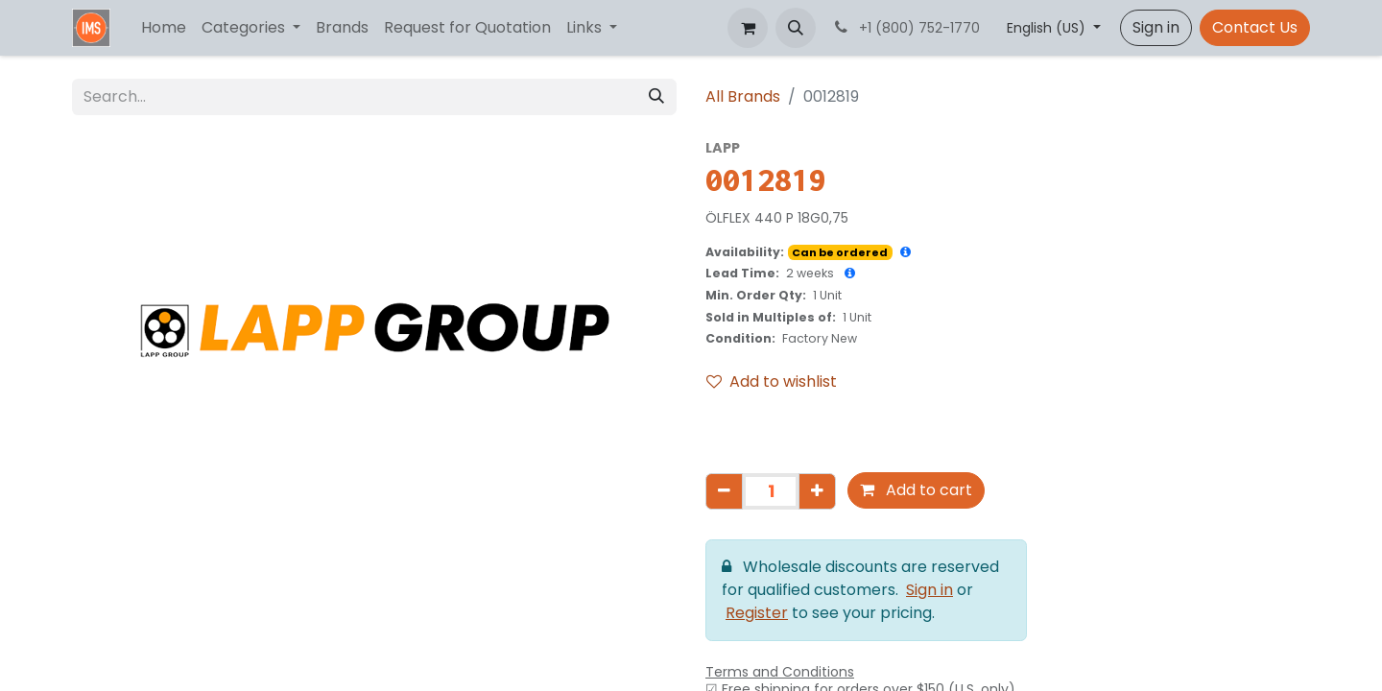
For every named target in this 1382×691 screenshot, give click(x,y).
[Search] (656, 97)
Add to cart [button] (916, 490)
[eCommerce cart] (747, 28)
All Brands (742, 96)
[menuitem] (163, 28)
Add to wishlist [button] (771, 381)
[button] (795, 28)
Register (757, 613)
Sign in (1155, 27)
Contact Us (1255, 27)
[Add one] (817, 491)
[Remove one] (724, 491)
